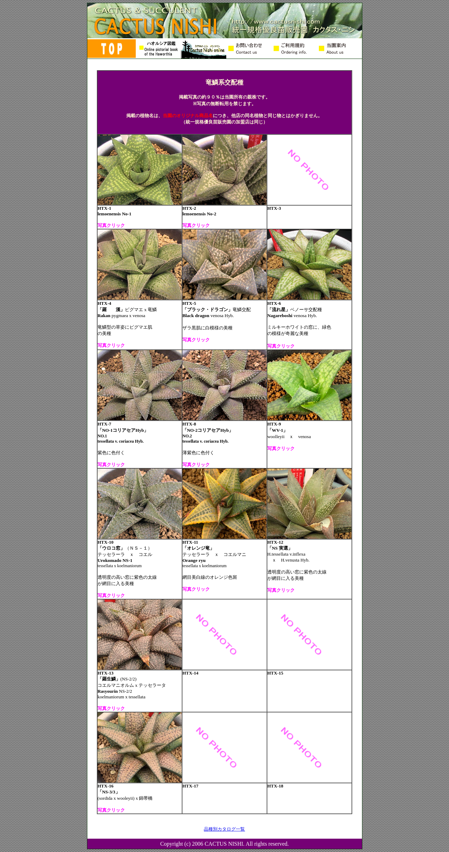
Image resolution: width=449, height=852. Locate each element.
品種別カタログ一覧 (224, 829)
